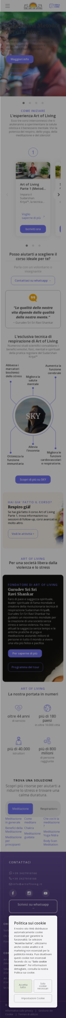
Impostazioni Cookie (33, 998)
